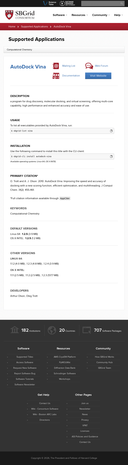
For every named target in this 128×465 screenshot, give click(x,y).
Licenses (84, 431)
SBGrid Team (104, 368)
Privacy (85, 420)
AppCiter (65, 198)
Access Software (24, 362)
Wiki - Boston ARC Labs (45, 414)
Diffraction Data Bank (64, 368)
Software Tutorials (25, 379)
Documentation (71, 75)
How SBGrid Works (104, 357)
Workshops (64, 379)
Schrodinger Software (65, 373)
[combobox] (64, 49)
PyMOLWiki (64, 362)
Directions (45, 420)
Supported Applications (34, 26)
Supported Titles (25, 357)
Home (12, 26)
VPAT (85, 425)
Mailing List (68, 65)
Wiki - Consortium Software (44, 409)
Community (99, 15)
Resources (78, 15)
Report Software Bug (24, 373)
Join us (85, 403)
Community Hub (104, 362)
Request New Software (24, 368)
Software (59, 15)
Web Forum (101, 65)
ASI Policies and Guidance (85, 436)
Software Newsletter (25, 384)
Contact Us (44, 403)
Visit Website (98, 75)
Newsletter (84, 409)
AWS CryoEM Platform (65, 357)
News (85, 414)
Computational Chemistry (24, 213)
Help (117, 15)
